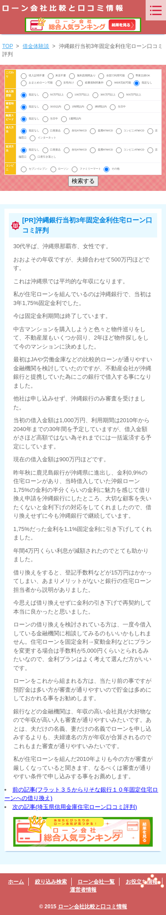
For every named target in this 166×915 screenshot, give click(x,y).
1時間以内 (74, 106)
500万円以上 (129, 94)
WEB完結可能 (118, 82)
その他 (112, 168)
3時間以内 (97, 106)
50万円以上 (53, 94)
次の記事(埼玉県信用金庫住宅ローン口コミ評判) (74, 807)
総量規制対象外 (90, 82)
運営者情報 (83, 890)
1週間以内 (71, 118)
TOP (7, 46)
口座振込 (52, 130)
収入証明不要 (33, 75)
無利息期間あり (82, 75)
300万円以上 (104, 94)
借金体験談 (36, 46)
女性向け (65, 82)
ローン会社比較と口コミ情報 (92, 906)
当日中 (118, 106)
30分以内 (52, 106)
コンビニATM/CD (130, 130)
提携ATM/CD (102, 130)
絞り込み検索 (51, 882)
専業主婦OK (139, 75)
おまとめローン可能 (37, 82)
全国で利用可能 (111, 75)
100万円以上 (78, 94)
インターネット (43, 137)
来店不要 (57, 75)
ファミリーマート (86, 168)
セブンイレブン (34, 168)
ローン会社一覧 (96, 882)
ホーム (16, 882)
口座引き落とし (43, 156)
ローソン (59, 168)
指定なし (143, 82)
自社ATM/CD (76, 130)
